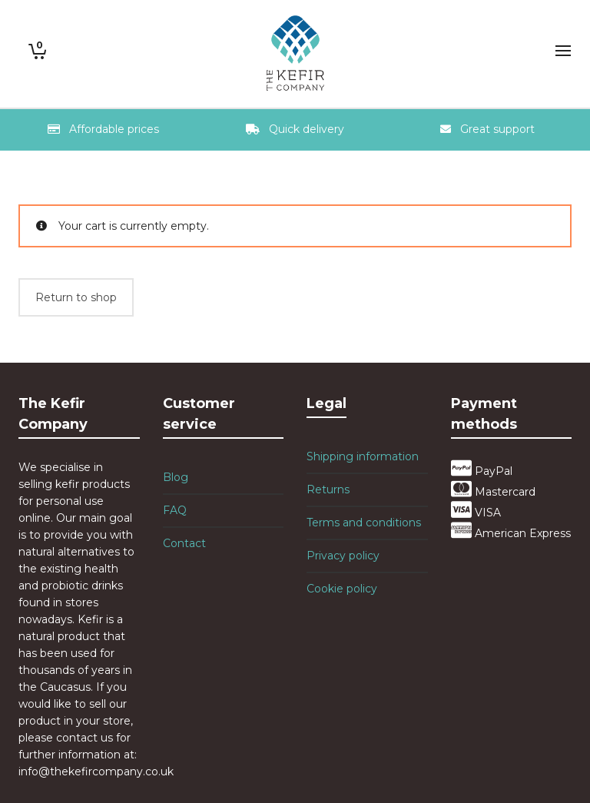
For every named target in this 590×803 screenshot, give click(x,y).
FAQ (175, 510)
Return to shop (76, 297)
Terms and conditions (364, 522)
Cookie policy (342, 589)
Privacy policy (343, 555)
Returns (328, 489)
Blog (175, 477)
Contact (184, 543)
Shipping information (363, 456)
